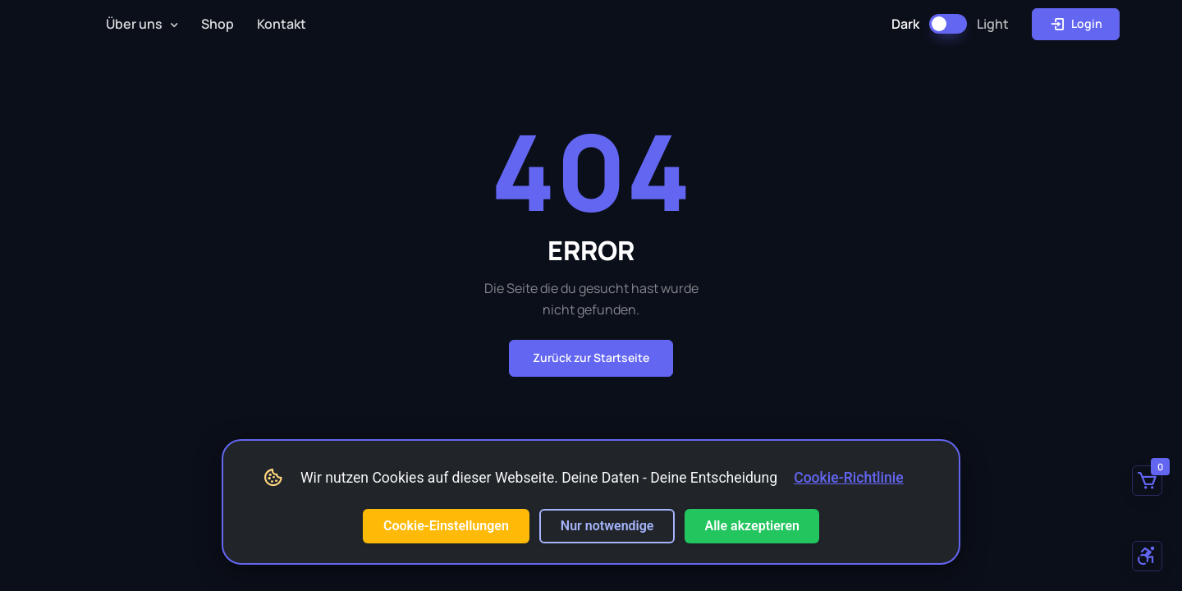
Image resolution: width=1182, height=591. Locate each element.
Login (1075, 24)
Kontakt (281, 24)
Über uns (134, 24)
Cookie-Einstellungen (446, 526)
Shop (217, 24)
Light (993, 24)
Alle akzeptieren (751, 526)
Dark (905, 24)
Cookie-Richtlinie (849, 478)
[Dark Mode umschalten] (948, 24)
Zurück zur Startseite (591, 357)
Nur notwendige (607, 526)
